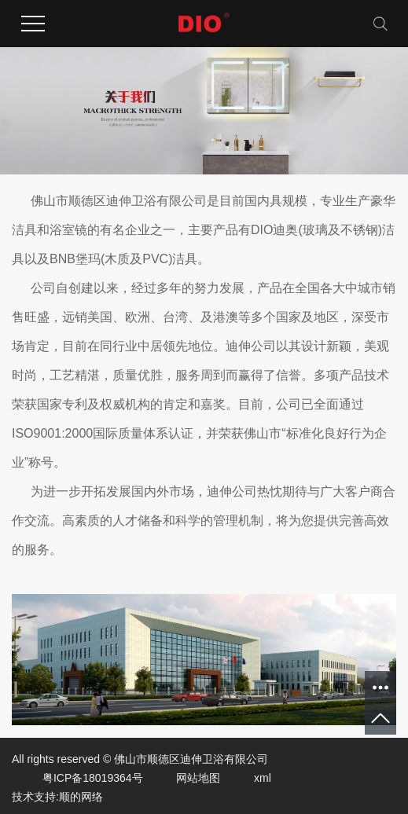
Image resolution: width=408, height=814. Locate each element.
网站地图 (182, 778)
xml (247, 778)
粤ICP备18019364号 (77, 778)
